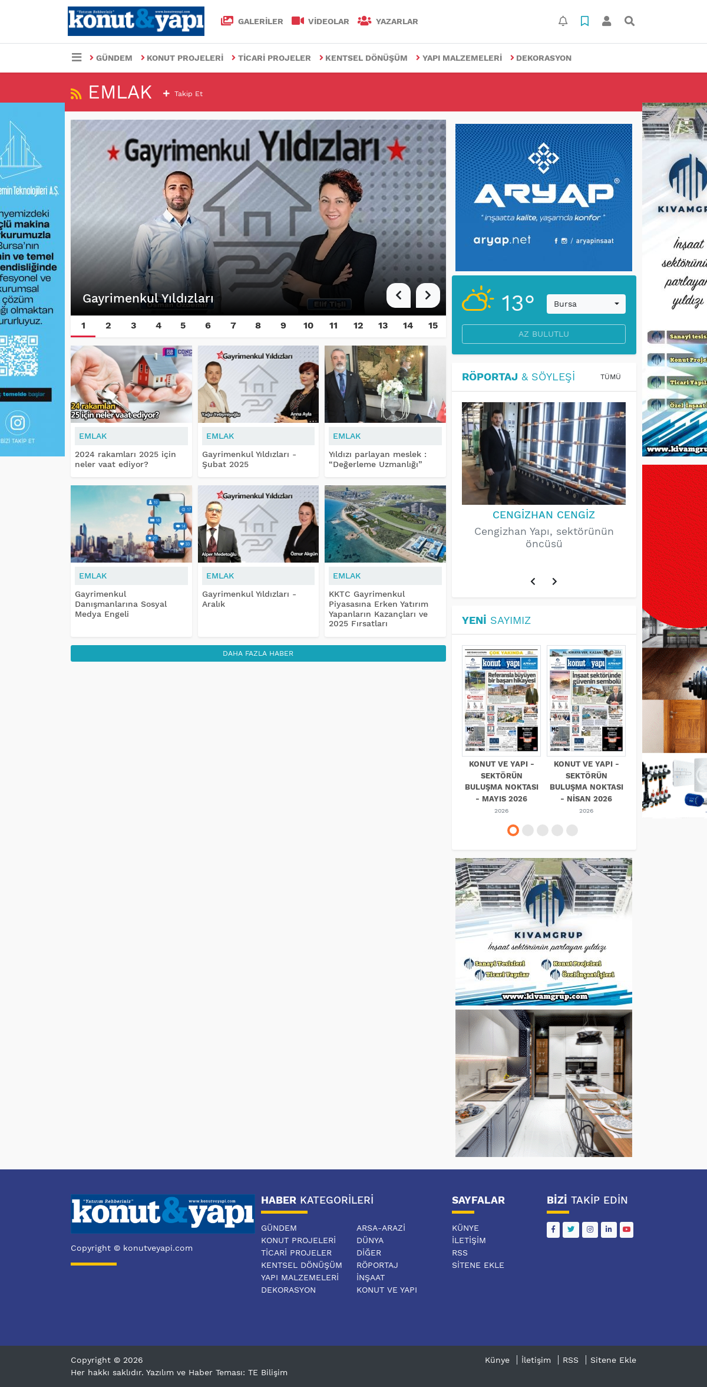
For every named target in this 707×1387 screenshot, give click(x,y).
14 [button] (408, 325)
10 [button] (308, 325)
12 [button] (358, 325)
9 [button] (283, 325)
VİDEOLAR (321, 21)
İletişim (469, 1240)
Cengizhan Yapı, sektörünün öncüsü (544, 537)
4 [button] (158, 325)
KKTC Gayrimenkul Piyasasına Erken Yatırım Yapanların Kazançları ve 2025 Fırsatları (378, 608)
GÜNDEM (111, 58)
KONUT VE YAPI (386, 1289)
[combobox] (586, 304)
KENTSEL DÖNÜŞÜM (363, 58)
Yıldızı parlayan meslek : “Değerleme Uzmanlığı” (378, 459)
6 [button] (208, 325)
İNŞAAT (370, 1277)
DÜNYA (370, 1240)
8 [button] (258, 325)
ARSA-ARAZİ (380, 1227)
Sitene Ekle (478, 1265)
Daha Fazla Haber (258, 653)
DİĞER (368, 1252)
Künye (465, 1227)
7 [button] (233, 325)
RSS (460, 1252)
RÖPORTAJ (377, 1265)
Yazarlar (388, 21)
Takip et (183, 94)
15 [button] (433, 325)
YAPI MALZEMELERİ (459, 58)
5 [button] (183, 325)
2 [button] (108, 325)
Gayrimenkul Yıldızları (148, 298)
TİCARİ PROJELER (271, 58)
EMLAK (93, 436)
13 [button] (383, 325)
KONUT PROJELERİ (182, 58)
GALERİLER (252, 21)
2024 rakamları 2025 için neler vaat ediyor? (125, 459)
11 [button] (333, 325)
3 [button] (133, 325)
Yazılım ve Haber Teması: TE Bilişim (217, 1372)
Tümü (610, 377)
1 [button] (83, 325)
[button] (398, 295)
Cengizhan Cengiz (544, 515)
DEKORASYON (541, 58)
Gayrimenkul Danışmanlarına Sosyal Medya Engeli (121, 604)
